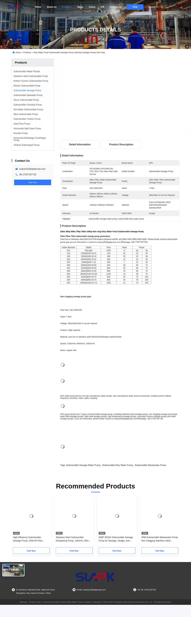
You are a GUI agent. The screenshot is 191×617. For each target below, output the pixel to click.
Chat (135, 7)
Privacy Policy (35, 602)
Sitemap (23, 602)
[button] (19, 522)
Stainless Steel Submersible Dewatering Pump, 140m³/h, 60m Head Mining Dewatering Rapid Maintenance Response (72, 539)
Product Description (121, 144)
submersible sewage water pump (83, 465)
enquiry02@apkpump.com (32, 169)
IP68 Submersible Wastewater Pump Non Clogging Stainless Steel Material (159, 539)
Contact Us (115, 7)
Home (38, 7)
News (80, 7)
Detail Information (80, 144)
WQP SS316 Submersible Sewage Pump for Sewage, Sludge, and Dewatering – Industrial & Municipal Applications (116, 539)
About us (51, 7)
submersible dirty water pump (117, 465)
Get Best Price (136, 131)
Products (67, 7)
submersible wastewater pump (150, 465)
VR (102, 7)
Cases (92, 7)
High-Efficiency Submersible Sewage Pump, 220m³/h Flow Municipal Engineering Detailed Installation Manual (28, 539)
